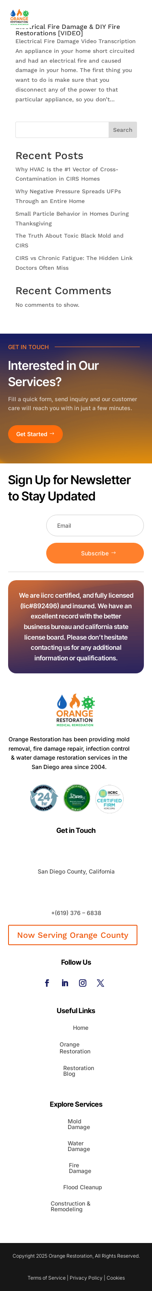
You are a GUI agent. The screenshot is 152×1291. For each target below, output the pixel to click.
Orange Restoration (75, 1048)
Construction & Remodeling (70, 1206)
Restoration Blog (78, 1070)
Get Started (31, 433)
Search (123, 130)
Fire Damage (80, 1168)
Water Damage (79, 1146)
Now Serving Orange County (72, 935)
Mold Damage (79, 1124)
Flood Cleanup (82, 1187)
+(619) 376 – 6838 (76, 912)
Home (80, 1027)
